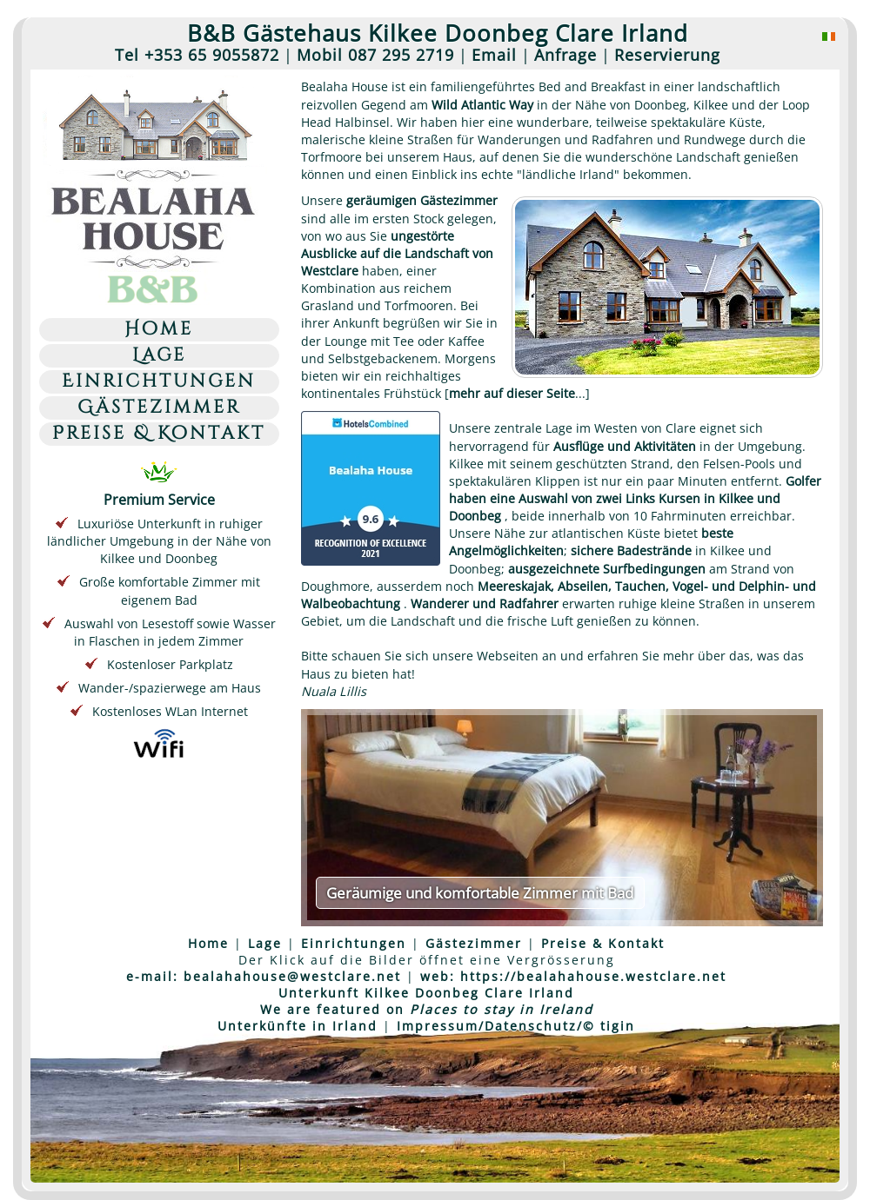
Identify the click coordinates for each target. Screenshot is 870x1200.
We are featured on (426, 1009)
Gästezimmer (159, 408)
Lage (159, 356)
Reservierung (667, 54)
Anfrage (565, 54)
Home (158, 329)
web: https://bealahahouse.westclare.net (573, 976)
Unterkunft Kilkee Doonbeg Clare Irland (426, 993)
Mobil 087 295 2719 (375, 54)
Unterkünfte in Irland (298, 1026)
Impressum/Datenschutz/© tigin (516, 1026)
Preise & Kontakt (158, 434)
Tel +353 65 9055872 (197, 54)
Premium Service (159, 489)
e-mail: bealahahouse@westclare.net (263, 976)
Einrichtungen (159, 382)
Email (494, 54)
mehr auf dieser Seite (512, 393)
